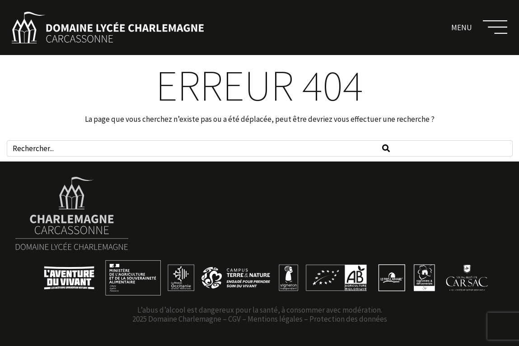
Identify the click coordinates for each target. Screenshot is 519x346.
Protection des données (348, 319)
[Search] (386, 148)
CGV (234, 319)
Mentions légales (275, 319)
